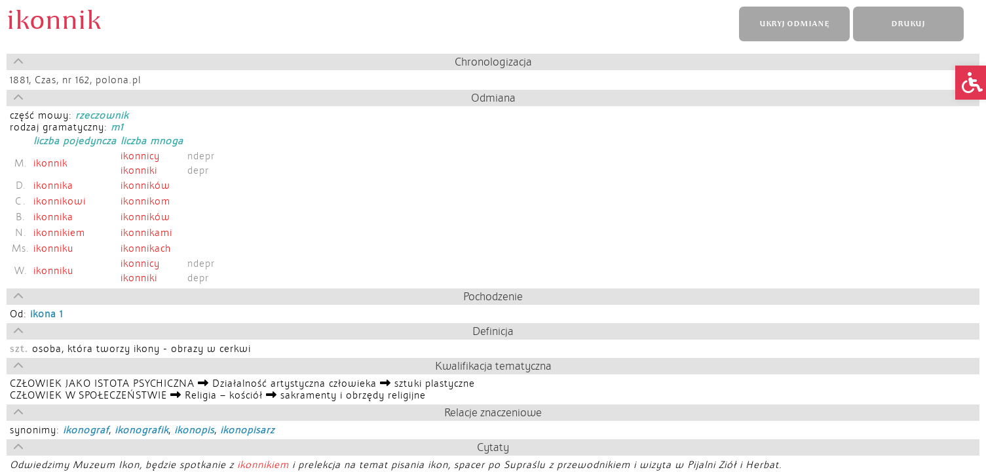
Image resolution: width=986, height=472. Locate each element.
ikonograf (86, 430)
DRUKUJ (908, 24)
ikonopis (194, 430)
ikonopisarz (247, 430)
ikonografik (141, 430)
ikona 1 (46, 314)
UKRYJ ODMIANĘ (794, 24)
